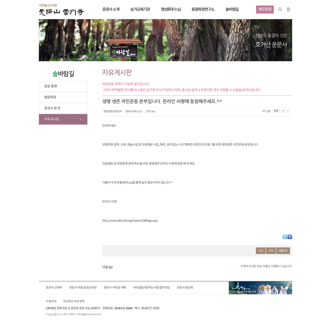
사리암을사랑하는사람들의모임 (151, 287)
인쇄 (266, 111)
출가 (260, 287)
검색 (280, 9)
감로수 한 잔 (52, 108)
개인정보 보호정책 (73, 301)
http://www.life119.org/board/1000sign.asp (130, 221)
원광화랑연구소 (202, 9)
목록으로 (283, 250)
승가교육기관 (140, 9)
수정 (261, 250)
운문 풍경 (50, 86)
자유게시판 (51, 119)
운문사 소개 (110, 9)
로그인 (288, 9)
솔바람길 (232, 9)
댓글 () (107, 267)
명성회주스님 (170, 9)
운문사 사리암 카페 (115, 287)
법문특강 (50, 97)
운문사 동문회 (185, 287)
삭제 (271, 250)
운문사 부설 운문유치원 (83, 287)
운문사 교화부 (54, 287)
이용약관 (51, 301)
